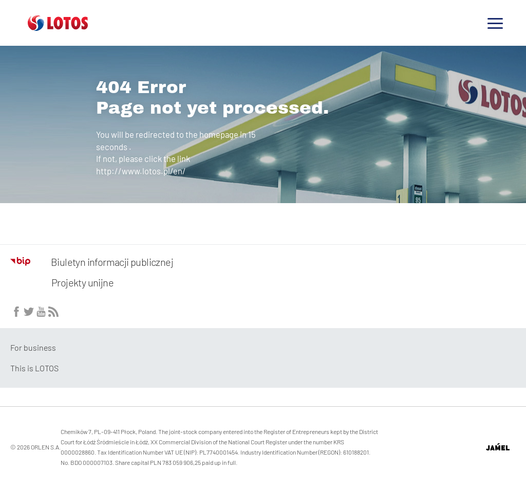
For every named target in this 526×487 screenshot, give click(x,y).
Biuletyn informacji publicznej (91, 262)
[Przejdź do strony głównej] (58, 27)
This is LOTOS (34, 368)
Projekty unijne (82, 282)
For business (33, 347)
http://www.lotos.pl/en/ (141, 171)
